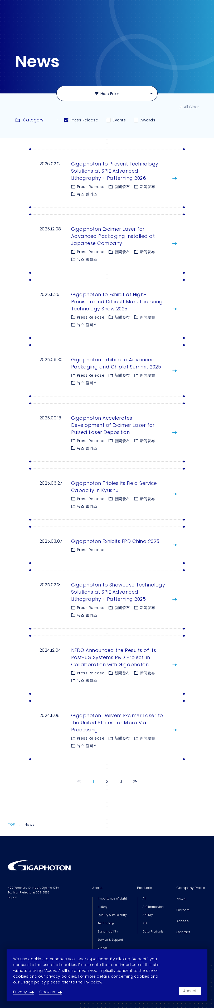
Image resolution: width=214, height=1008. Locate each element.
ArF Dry (148, 915)
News (181, 899)
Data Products (153, 932)
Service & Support (110, 940)
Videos (102, 948)
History (103, 907)
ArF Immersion (153, 907)
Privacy (23, 992)
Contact (183, 932)
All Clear (189, 107)
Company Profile (191, 888)
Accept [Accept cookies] (190, 990)
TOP (11, 824)
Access (183, 921)
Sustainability (108, 932)
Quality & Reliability (112, 915)
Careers (183, 910)
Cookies (50, 992)
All (145, 899)
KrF (145, 923)
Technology (106, 923)
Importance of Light (112, 899)
